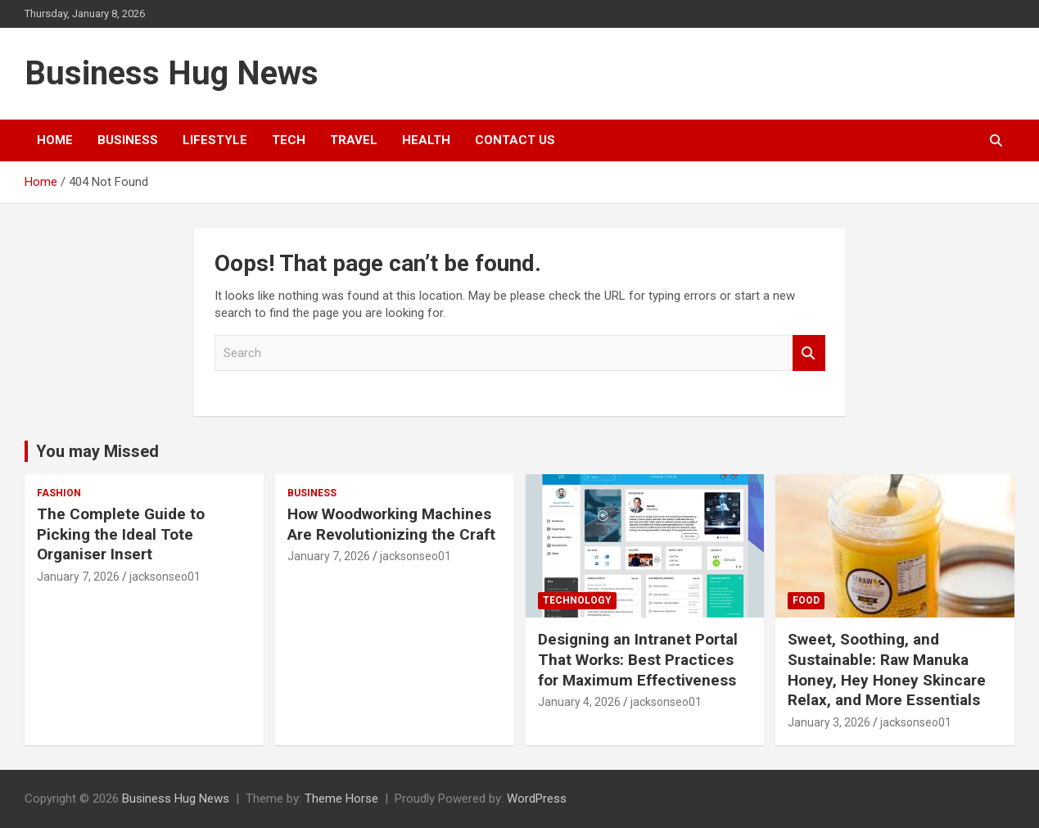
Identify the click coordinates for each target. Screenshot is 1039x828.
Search (809, 353)
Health (426, 140)
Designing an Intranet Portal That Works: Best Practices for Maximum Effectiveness (638, 659)
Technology (577, 600)
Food (806, 600)
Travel (353, 140)
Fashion (59, 493)
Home (55, 140)
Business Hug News (171, 73)
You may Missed (97, 451)
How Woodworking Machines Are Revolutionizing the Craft (391, 524)
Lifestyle (215, 140)
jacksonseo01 (165, 576)
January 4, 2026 (579, 701)
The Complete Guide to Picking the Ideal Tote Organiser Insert (121, 533)
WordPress (537, 798)
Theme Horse (341, 798)
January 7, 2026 (78, 576)
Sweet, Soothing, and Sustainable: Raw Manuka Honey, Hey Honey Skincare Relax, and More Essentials (887, 669)
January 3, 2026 (829, 722)
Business (127, 140)
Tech (288, 140)
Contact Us (515, 140)
